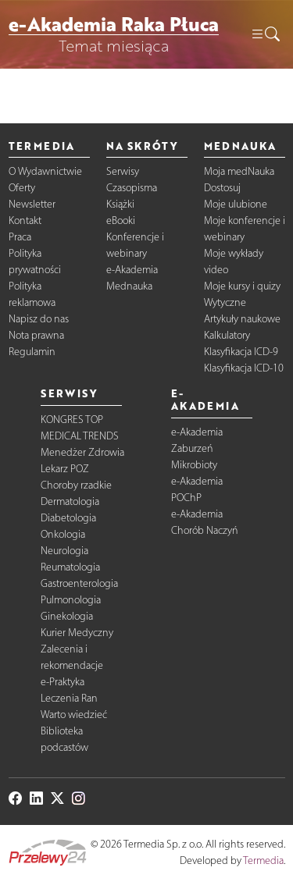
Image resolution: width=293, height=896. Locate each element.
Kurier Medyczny (77, 632)
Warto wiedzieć (74, 714)
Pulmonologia (71, 599)
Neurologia (64, 550)
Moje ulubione (235, 204)
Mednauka (129, 286)
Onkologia (63, 534)
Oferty (22, 187)
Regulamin (32, 351)
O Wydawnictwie (45, 171)
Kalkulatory (227, 335)
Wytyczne (225, 302)
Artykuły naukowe (242, 318)
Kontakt (25, 220)
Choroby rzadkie (76, 485)
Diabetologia (68, 517)
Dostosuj (222, 187)
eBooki (120, 220)
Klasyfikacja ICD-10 (244, 368)
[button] (265, 34)
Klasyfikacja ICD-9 (241, 351)
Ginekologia (67, 616)
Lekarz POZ (65, 468)
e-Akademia (132, 269)
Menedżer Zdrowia (82, 452)
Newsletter (32, 204)
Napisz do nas (39, 318)
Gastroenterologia (79, 583)
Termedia (263, 860)
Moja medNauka (239, 171)
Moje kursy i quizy (242, 286)
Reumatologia (70, 567)
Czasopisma (131, 187)
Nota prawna (36, 335)
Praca (20, 237)
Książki (120, 204)
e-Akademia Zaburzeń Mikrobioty (197, 448)
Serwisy (122, 171)
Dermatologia (70, 501)
